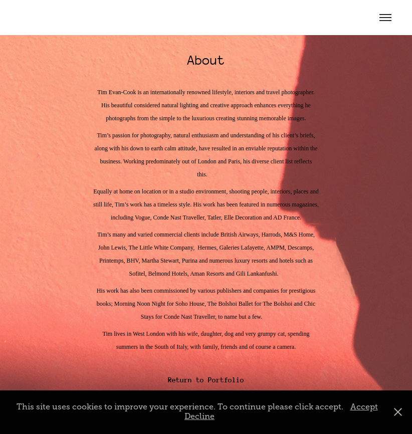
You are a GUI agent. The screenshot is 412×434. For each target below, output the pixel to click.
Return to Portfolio (206, 380)
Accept (364, 406)
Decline (199, 416)
